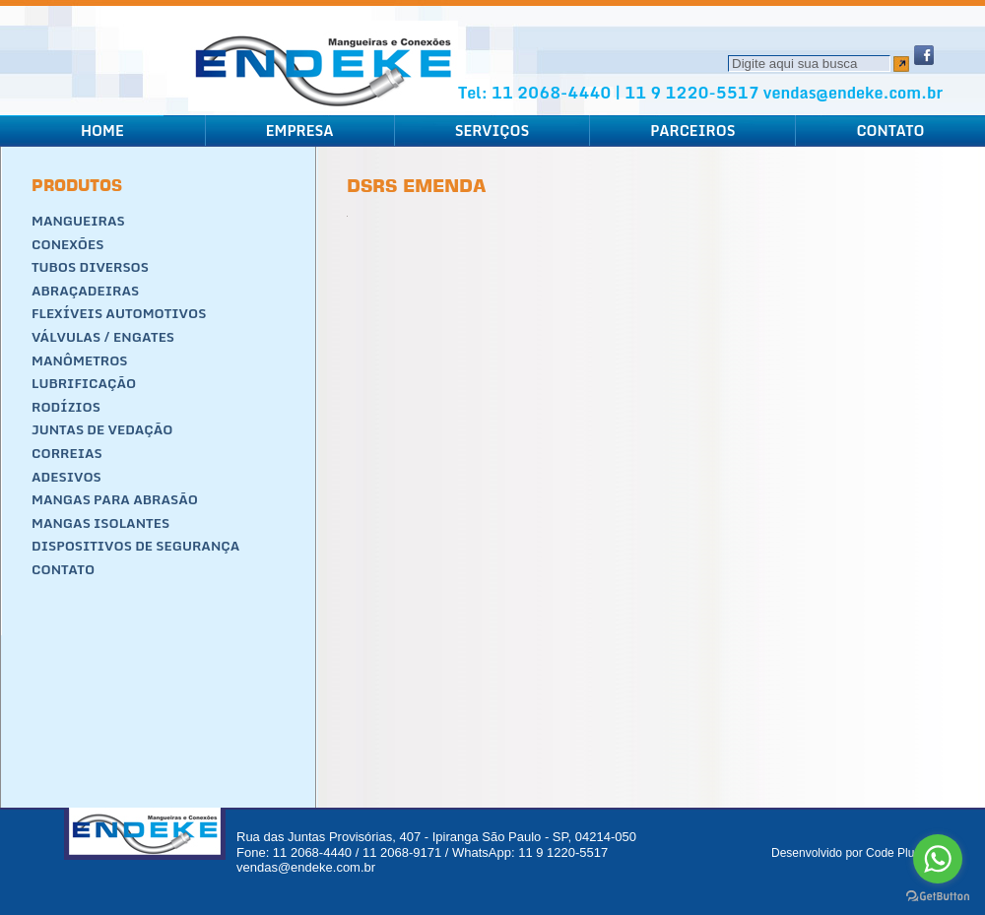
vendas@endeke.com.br (853, 92)
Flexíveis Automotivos (119, 313)
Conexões (67, 244)
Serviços (492, 130)
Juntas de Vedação (102, 429)
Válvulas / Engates (103, 337)
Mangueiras (78, 220)
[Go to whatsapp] (937, 858)
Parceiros (692, 130)
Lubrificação (84, 383)
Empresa (300, 130)
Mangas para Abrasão (115, 499)
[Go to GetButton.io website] (937, 895)
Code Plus (893, 853)
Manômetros (80, 360)
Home (102, 130)
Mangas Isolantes (100, 523)
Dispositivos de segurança (135, 545)
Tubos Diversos (90, 267)
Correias (67, 453)
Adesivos (66, 477)
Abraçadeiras (85, 290)
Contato (890, 130)
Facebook (924, 55)
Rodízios (66, 407)
